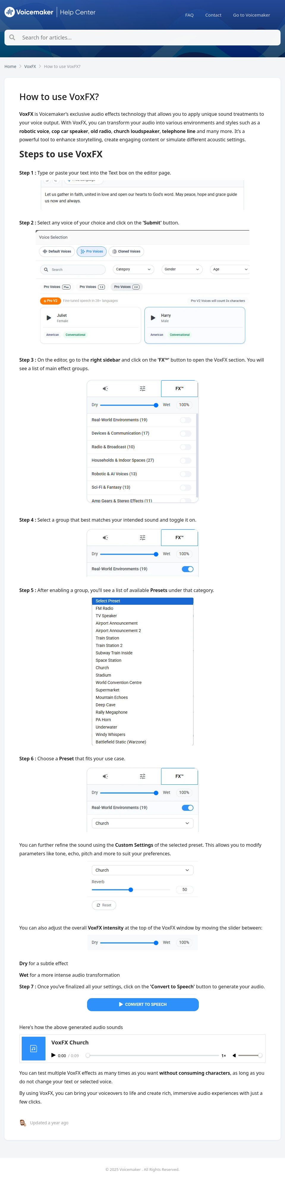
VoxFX (30, 66)
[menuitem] (189, 15)
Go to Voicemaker (251, 15)
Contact (213, 15)
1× (223, 1055)
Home (10, 66)
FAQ (189, 15)
